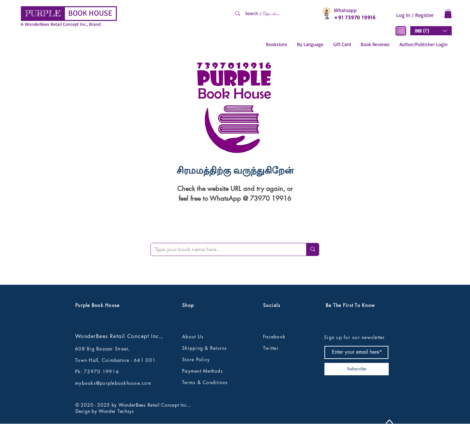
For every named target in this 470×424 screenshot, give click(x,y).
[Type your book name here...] (223, 249)
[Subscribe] (356, 369)
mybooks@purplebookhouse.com (113, 383)
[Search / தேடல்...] (275, 13)
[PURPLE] (43, 13)
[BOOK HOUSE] (90, 13)
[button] (448, 13)
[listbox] (431, 30)
